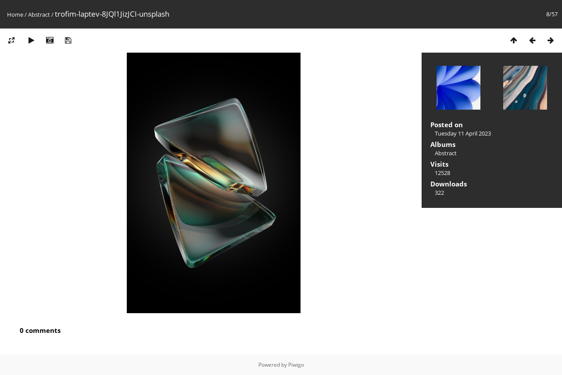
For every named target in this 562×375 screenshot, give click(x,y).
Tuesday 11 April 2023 (463, 133)
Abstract (39, 14)
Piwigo (296, 364)
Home (15, 14)
